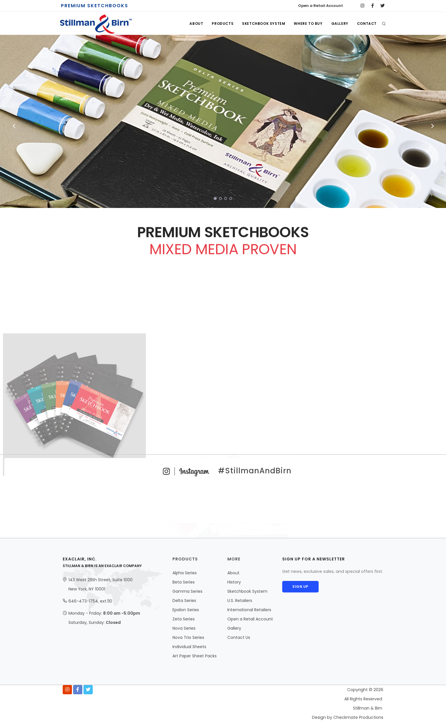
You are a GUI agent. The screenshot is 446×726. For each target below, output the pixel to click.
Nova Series (184, 628)
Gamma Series (187, 591)
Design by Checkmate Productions (347, 717)
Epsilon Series (185, 610)
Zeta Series (183, 619)
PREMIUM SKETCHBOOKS (94, 5)
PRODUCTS (222, 23)
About (233, 573)
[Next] (432, 126)
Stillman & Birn (367, 708)
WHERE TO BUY (308, 23)
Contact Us (238, 637)
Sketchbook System (247, 591)
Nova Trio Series (188, 637)
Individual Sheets (189, 647)
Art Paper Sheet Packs (194, 656)
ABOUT (196, 23)
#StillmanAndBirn (223, 471)
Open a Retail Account (320, 5)
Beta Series (183, 582)
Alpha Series (184, 573)
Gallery (234, 628)
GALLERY (339, 23)
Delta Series (184, 600)
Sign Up (301, 586)
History (234, 582)
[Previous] (14, 126)
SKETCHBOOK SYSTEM (263, 23)
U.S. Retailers (239, 600)
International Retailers (249, 610)
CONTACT (367, 23)
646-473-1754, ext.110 (90, 601)
